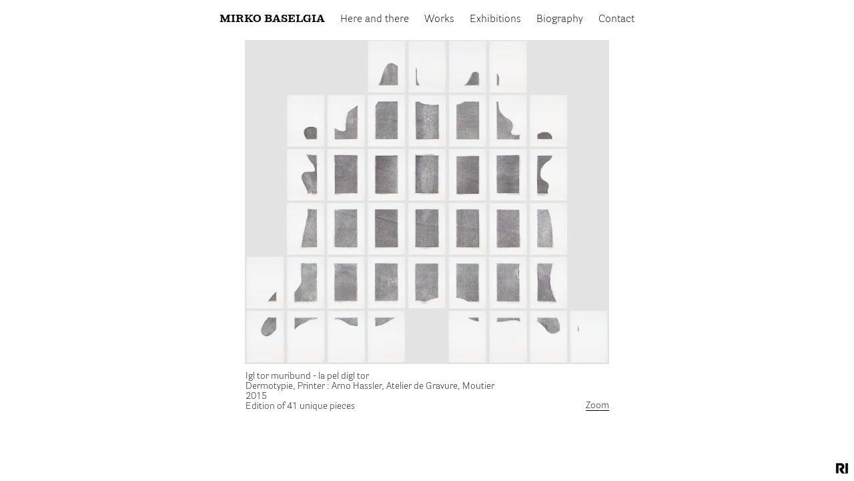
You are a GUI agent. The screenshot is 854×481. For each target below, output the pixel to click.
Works (439, 19)
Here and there (374, 19)
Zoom (597, 405)
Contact (616, 19)
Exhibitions (495, 19)
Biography (559, 19)
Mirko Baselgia (272, 19)
